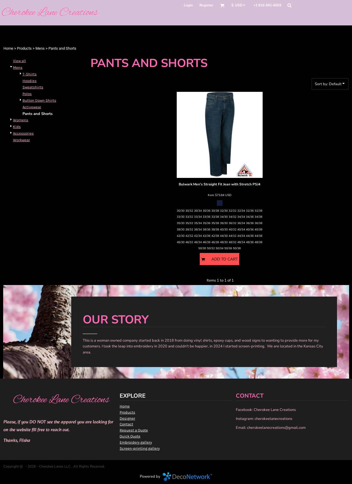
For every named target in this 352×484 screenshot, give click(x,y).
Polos (27, 94)
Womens (20, 120)
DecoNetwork (187, 477)
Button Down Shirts (39, 100)
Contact (126, 424)
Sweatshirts (32, 87)
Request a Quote (134, 430)
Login (188, 5)
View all (19, 61)
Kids (17, 126)
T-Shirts (29, 74)
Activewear (31, 107)
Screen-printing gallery (140, 448)
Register (206, 5)
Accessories (23, 133)
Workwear (21, 140)
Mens (40, 48)
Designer (127, 418)
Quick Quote (130, 436)
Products (24, 48)
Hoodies (29, 81)
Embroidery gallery (136, 442)
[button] (222, 5)
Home (8, 48)
